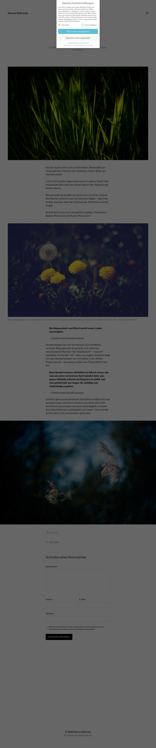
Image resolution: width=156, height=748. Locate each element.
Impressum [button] (90, 44)
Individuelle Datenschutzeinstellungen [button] (78, 41)
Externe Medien (88, 24)
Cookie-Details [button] (67, 44)
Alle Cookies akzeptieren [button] (78, 30)
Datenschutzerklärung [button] (79, 44)
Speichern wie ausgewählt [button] (78, 37)
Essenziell (63, 24)
